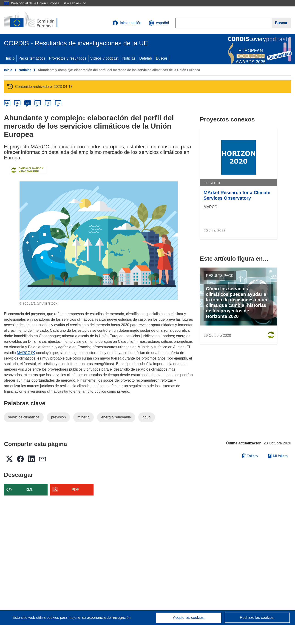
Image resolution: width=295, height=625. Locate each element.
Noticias (128, 58)
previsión (58, 417)
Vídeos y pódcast (104, 58)
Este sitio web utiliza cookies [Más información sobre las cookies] (36, 617)
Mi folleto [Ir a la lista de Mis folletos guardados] (278, 456)
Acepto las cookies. (189, 617)
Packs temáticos (31, 58)
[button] (159, 23)
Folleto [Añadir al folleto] (250, 455)
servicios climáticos (24, 417)
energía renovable (116, 417)
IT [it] (48, 102)
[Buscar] (281, 23)
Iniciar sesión (127, 23)
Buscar (161, 58)
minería (83, 417)
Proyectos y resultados (67, 58)
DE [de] (7, 102)
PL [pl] (58, 102)
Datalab (145, 58)
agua (146, 417)
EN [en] (17, 102)
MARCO (26, 353)
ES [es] (27, 102)
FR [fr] (38, 102)
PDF (75, 490)
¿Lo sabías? (75, 3)
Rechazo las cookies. (257, 617)
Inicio (10, 58)
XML (29, 490)
